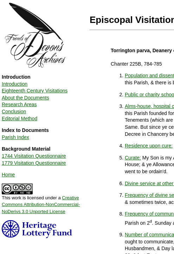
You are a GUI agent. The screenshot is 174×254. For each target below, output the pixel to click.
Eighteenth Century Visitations (34, 90)
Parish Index (15, 137)
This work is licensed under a (41, 202)
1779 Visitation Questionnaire (34, 163)
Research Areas (19, 104)
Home (8, 174)
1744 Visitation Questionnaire (34, 156)
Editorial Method (19, 118)
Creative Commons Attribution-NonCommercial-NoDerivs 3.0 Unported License (41, 204)
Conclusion (14, 111)
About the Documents (25, 98)
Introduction (14, 84)
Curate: (133, 158)
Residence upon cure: (149, 146)
